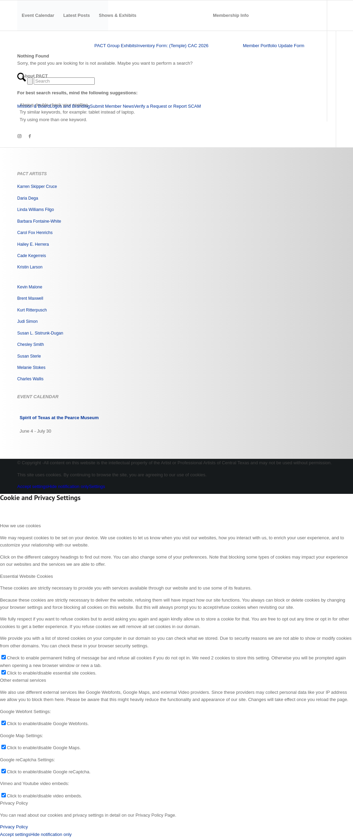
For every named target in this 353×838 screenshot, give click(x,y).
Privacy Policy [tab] (14, 803)
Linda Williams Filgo (35, 209)
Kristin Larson (29, 267)
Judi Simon (27, 321)
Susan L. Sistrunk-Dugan (40, 333)
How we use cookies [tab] (20, 525)
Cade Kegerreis (31, 255)
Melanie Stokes (31, 367)
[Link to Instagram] (19, 136)
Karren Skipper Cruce (37, 186)
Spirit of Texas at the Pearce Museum (59, 417)
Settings (97, 486)
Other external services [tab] (23, 680)
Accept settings (32, 486)
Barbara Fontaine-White (39, 221)
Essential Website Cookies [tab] (26, 576)
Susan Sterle (29, 356)
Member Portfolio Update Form (273, 45)
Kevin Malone (29, 287)
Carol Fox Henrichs (35, 232)
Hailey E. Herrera (33, 244)
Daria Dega (27, 198)
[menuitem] (38, 15)
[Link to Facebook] (29, 136)
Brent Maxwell (30, 298)
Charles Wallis (30, 378)
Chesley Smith (30, 344)
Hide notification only (68, 486)
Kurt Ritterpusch (32, 310)
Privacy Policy (14, 826)
